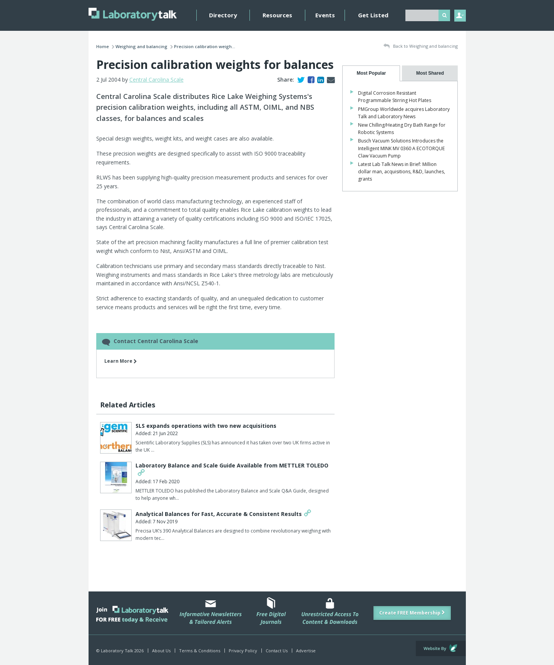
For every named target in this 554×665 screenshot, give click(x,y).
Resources (277, 15)
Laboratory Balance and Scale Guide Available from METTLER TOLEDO (232, 465)
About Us (161, 650)
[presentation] (371, 73)
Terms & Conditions (199, 650)
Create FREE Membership (412, 613)
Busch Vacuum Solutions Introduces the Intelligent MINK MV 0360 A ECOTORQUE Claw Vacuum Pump (401, 148)
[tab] (371, 73)
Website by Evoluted (441, 648)
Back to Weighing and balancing (420, 46)
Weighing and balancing (141, 46)
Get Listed (373, 15)
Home (102, 46)
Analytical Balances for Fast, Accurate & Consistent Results (219, 514)
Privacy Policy (243, 650)
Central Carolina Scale (156, 79)
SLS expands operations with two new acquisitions (206, 425)
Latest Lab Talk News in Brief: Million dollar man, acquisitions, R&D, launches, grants (401, 171)
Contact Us (277, 650)
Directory (223, 15)
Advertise (306, 650)
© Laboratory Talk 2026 (120, 650)
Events (325, 15)
